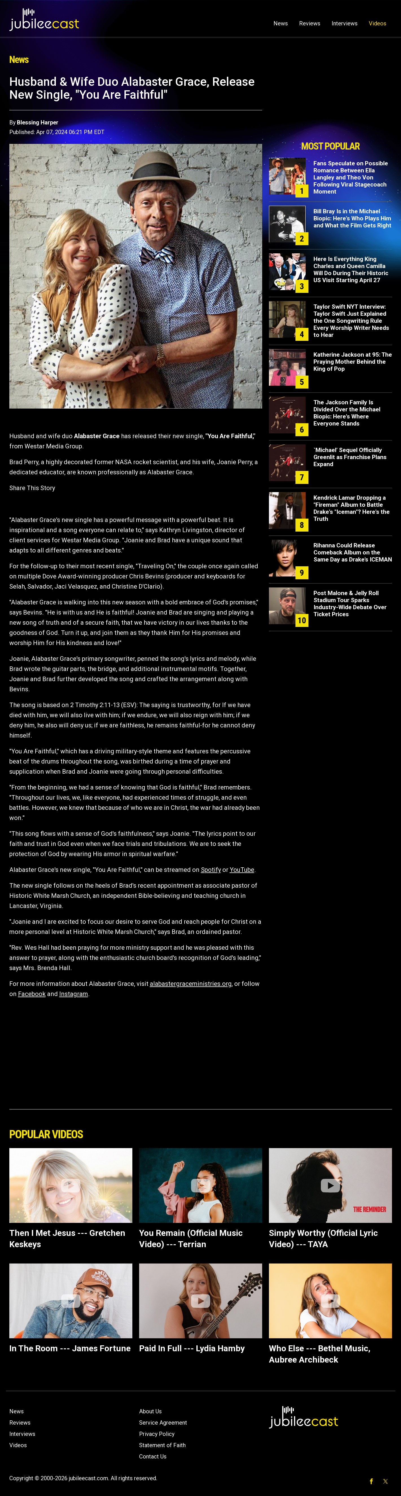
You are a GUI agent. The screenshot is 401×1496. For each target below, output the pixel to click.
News (280, 23)
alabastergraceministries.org (191, 983)
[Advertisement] (330, 106)
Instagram (73, 993)
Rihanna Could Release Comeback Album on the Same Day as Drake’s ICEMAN (353, 552)
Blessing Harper (37, 122)
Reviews (309, 23)
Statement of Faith (162, 1445)
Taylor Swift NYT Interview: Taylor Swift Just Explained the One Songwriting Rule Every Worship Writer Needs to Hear (351, 320)
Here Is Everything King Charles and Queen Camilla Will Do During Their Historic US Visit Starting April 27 (351, 270)
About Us (150, 1411)
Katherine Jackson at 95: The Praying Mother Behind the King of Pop (353, 361)
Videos (377, 23)
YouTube (242, 869)
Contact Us (152, 1456)
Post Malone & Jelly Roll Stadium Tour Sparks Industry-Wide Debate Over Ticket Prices (350, 604)
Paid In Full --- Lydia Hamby (192, 1348)
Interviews (345, 23)
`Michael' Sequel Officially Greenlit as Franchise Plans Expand (350, 457)
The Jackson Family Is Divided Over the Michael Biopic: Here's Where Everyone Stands (347, 413)
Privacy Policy (156, 1434)
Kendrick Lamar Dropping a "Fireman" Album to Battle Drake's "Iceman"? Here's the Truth (352, 508)
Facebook (32, 993)
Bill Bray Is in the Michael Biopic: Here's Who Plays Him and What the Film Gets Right (352, 218)
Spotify (211, 869)
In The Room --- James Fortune (70, 1348)
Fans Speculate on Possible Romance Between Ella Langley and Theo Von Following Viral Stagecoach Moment (351, 177)
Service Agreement (163, 1422)
